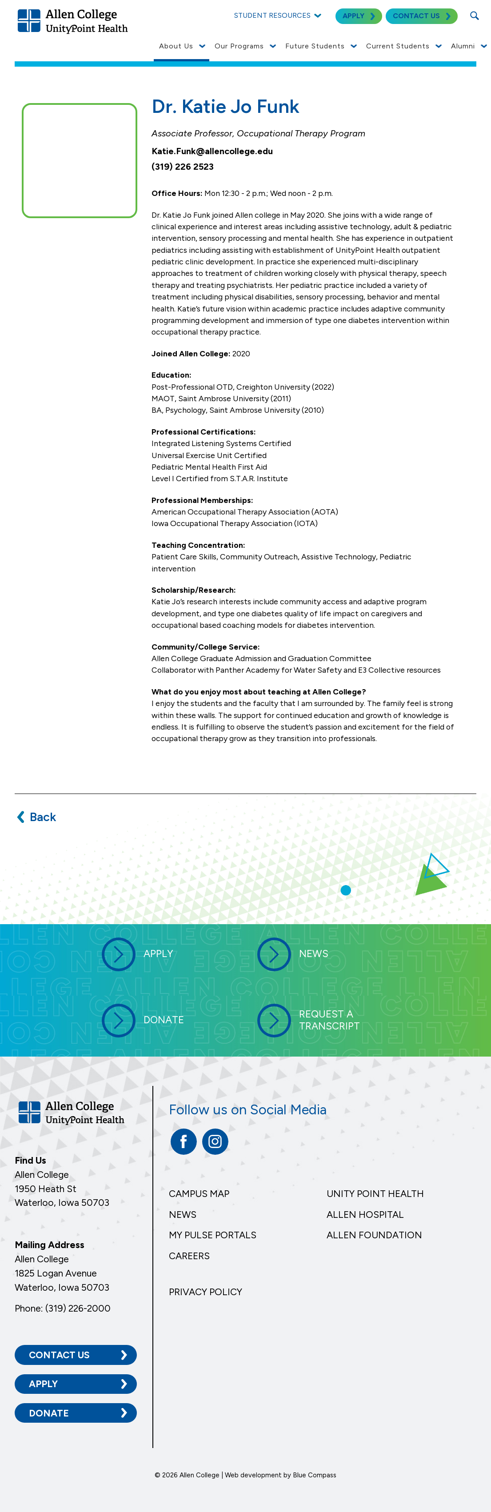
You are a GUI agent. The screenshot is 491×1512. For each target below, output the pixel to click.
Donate (49, 1412)
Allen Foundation (374, 1235)
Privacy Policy (205, 1291)
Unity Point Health (375, 1193)
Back (43, 817)
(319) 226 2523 (183, 166)
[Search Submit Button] (474, 15)
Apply (43, 1383)
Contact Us (59, 1354)
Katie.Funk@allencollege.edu (212, 151)
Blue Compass (314, 1475)
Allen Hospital (365, 1214)
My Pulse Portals (212, 1235)
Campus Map (199, 1193)
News (182, 1214)
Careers (189, 1255)
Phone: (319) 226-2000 (63, 1307)
